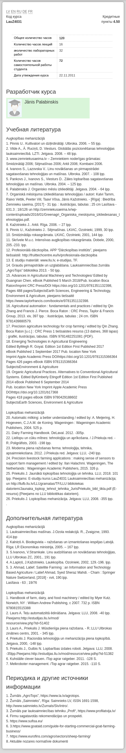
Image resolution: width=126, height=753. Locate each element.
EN (13, 12)
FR (30, 12)
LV (8, 12)
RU (19, 12)
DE (25, 12)
